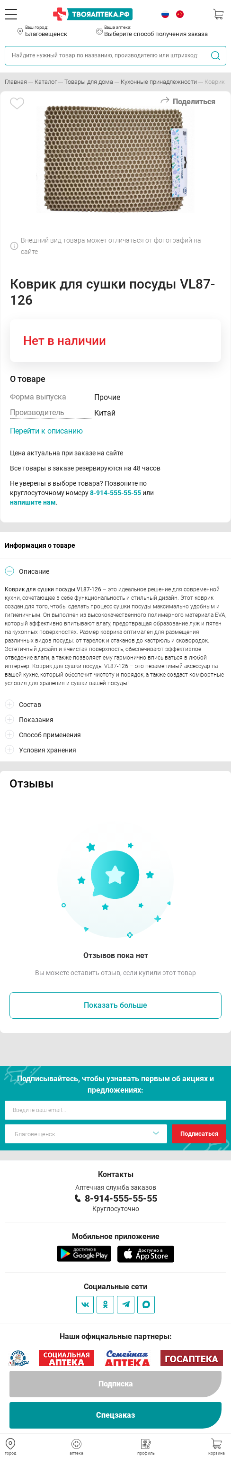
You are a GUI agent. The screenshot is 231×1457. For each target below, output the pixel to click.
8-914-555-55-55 (115, 493)
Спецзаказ (115, 1415)
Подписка (115, 1383)
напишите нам (33, 502)
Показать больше (115, 1005)
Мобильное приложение (116, 1236)
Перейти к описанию (46, 430)
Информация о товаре (40, 545)
